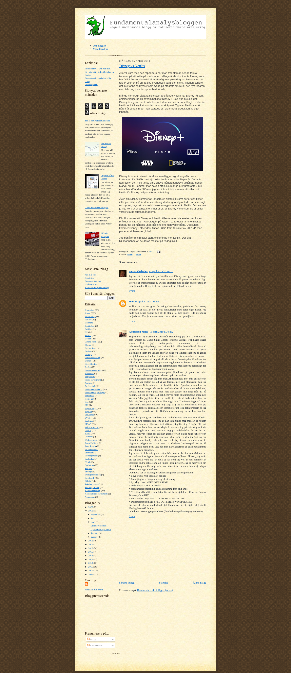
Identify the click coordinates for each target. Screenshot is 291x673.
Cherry (88, 345)
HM (87, 402)
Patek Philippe (91, 443)
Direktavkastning (92, 357)
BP (86, 332)
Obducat (89, 436)
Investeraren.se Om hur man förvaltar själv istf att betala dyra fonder (99, 71)
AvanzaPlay (90, 316)
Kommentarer (95, 645)
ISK (87, 405)
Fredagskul (90, 386)
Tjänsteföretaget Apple (101, 529)
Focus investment (93, 379)
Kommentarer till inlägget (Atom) (155, 590)
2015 (90, 552)
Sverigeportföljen (93, 474)
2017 (90, 544)
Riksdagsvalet (91, 455)
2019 (90, 510)
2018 (90, 540)
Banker (88, 319)
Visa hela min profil (94, 589)
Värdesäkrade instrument (96, 493)
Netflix (88, 430)
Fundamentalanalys (93, 389)
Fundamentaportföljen (95, 392)
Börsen (88, 338)
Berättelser (90, 326)
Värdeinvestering (92, 490)
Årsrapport (90, 497)
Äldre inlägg (199, 582)
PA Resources (91, 440)
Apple (87, 313)
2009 (90, 574)
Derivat (88, 351)
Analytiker (90, 310)
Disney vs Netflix (98, 525)
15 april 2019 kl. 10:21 (161, 271)
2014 (90, 555)
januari (94, 537)
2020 (90, 507)
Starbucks (89, 465)
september (96, 514)
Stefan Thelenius (138, 271)
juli (93, 518)
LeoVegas (89, 414)
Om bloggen (99, 45)
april (93, 522)
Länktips (89, 421)
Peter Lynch (90, 446)
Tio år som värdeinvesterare (97, 120)
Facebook (89, 373)
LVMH (88, 418)
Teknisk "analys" (92, 484)
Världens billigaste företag (97, 287)
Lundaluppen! (91, 84)
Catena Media (91, 341)
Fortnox (88, 383)
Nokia (87, 433)
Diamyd (88, 354)
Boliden (88, 329)
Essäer (88, 367)
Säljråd (88, 481)
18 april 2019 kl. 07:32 (162, 331)
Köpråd (88, 411)
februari (95, 533)
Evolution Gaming (93, 370)
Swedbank (89, 478)
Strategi (88, 471)
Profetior (89, 452)
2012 (90, 563)
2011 (90, 567)
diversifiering (91, 364)
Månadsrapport (92, 427)
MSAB (88, 424)
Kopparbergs (91, 408)
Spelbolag (89, 459)
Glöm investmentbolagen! (96, 207)
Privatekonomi (91, 449)
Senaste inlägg (126, 582)
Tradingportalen (92, 487)
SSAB (88, 462)
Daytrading (90, 348)
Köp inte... (89, 278)
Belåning (89, 322)
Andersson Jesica (138, 331)
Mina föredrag (100, 48)
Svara (132, 290)
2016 (90, 548)
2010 (90, 570)
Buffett (88, 335)
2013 (90, 559)
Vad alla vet (90, 274)
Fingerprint (90, 376)
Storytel (88, 468)
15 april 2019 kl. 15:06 (147, 301)
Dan (131, 301)
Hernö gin (89, 399)
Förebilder (89, 395)
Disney (88, 360)
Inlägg (91, 639)
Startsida (163, 582)
